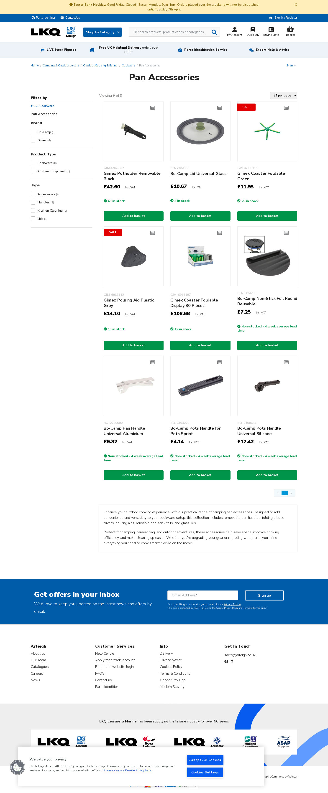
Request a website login (114, 666)
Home (34, 65)
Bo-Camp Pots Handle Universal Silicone (259, 431)
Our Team (38, 660)
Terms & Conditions (175, 673)
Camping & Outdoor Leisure (61, 65)
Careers (37, 673)
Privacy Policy (231, 608)
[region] (141, 766)
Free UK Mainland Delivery (128, 50)
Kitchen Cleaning (52, 210)
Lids (43, 219)
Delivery (166, 653)
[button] (17, 767)
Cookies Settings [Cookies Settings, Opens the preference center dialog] (205, 772)
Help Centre (104, 653)
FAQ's (100, 673)
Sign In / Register (286, 18)
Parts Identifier (44, 18)
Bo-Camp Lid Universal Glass (198, 173)
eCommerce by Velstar (283, 776)
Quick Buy (253, 32)
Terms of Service (251, 608)
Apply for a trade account (115, 660)
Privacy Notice (232, 604)
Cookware (128, 65)
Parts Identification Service (205, 50)
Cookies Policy (171, 666)
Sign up (264, 595)
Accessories (48, 194)
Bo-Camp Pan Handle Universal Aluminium (124, 431)
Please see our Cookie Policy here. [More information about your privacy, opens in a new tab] (127, 771)
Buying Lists (271, 32)
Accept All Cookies (205, 760)
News (35, 680)
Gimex (44, 140)
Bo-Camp (46, 132)
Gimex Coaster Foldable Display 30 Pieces (194, 302)
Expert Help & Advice (273, 50)
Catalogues (40, 666)
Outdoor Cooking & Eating (100, 65)
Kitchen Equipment (54, 171)
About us (38, 653)
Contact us (103, 680)
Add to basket (133, 216)
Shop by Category (103, 32)
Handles (46, 202)
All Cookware (42, 106)
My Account (234, 32)
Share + (291, 65)
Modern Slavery (172, 686)
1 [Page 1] (285, 493)
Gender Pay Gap (172, 680)
